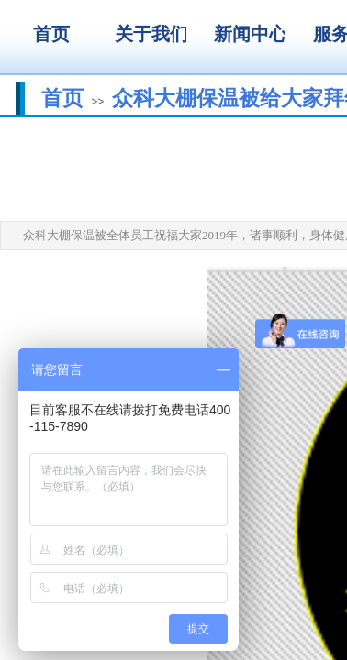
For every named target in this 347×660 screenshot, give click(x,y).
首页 (62, 98)
